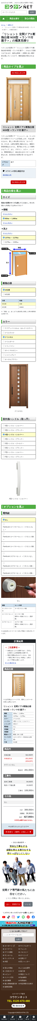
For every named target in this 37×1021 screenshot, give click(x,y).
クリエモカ (9, 337)
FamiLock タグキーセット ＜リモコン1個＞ (18, 566)
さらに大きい (7, 223)
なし (6, 520)
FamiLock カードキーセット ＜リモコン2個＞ (18, 548)
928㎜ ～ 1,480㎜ (11, 218)
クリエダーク (9, 341)
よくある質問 (25, 968)
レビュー (8, 974)
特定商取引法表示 (26, 983)
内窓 (6, 961)
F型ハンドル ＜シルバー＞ (14, 452)
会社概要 (8, 980)
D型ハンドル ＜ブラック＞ (14, 448)
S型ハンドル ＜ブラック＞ (14, 430)
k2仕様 (7, 294)
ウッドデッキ (9, 958)
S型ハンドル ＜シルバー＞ (14, 425)
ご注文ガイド (9, 971)
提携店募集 (9, 987)
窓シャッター (25, 961)
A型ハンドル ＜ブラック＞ (14, 439)
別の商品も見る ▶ (18, 73)
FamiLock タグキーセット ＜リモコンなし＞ (18, 557)
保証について (25, 974)
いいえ (28, 904)
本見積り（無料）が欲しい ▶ (18, 832)
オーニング (24, 955)
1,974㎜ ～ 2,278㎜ (11, 238)
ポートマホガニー (11, 350)
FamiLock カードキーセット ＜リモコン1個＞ (18, 538)
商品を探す (14, 18)
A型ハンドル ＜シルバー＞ (14, 434)
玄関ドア (10, 25)
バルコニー (24, 952)
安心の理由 (29, 18)
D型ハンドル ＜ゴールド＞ (14, 443)
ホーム (3, 25)
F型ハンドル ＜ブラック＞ (14, 457)
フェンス (23, 949)
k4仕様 (7, 290)
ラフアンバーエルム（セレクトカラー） (19, 328)
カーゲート (9, 949)
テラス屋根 (9, 952)
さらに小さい (7, 214)
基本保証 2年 (7, 175)
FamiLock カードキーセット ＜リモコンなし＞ (18, 528)
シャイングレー (10, 355)
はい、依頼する (13, 904)
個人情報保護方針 (11, 983)
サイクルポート (25, 946)
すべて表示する (10, 663)
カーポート (9, 946)
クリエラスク (9, 333)
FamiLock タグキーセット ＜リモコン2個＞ (18, 573)
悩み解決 (23, 977)
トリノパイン (9, 346)
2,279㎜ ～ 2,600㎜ (11, 242)
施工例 (22, 971)
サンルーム (9, 955)
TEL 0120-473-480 (18, 1000)
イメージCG (9, 977)
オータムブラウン (11, 359)
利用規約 (23, 980)
